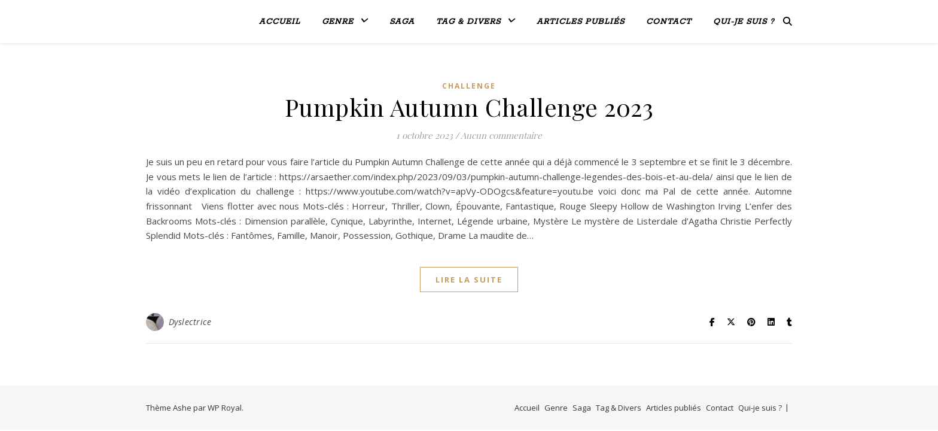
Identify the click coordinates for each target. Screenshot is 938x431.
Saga (402, 22)
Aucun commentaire (501, 135)
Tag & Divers (468, 22)
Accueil (279, 22)
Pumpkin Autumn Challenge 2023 (469, 107)
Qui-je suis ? (743, 22)
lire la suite (469, 279)
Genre (338, 22)
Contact (669, 22)
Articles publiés (581, 22)
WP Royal (225, 407)
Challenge (469, 86)
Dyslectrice (190, 321)
